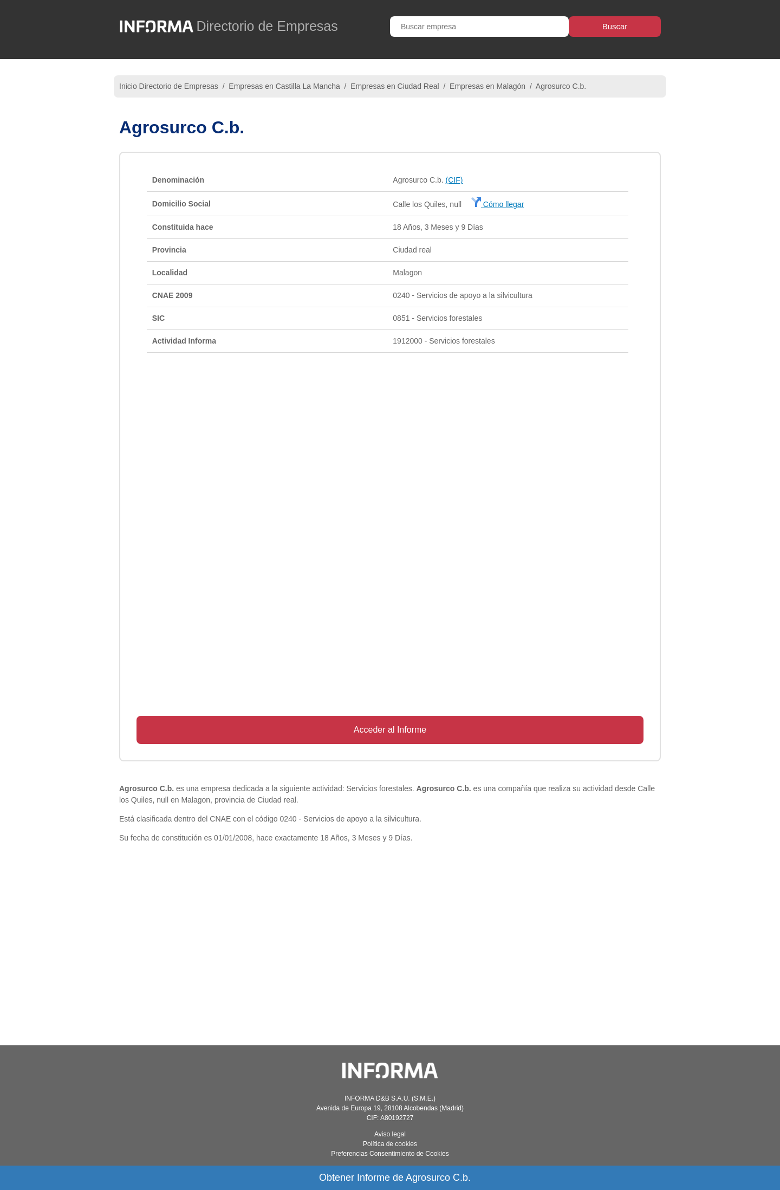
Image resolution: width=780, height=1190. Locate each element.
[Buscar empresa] (479, 26)
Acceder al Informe (390, 729)
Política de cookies (390, 1144)
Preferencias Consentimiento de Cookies (389, 1153)
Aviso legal (390, 1134)
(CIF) (454, 180)
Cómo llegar (497, 204)
